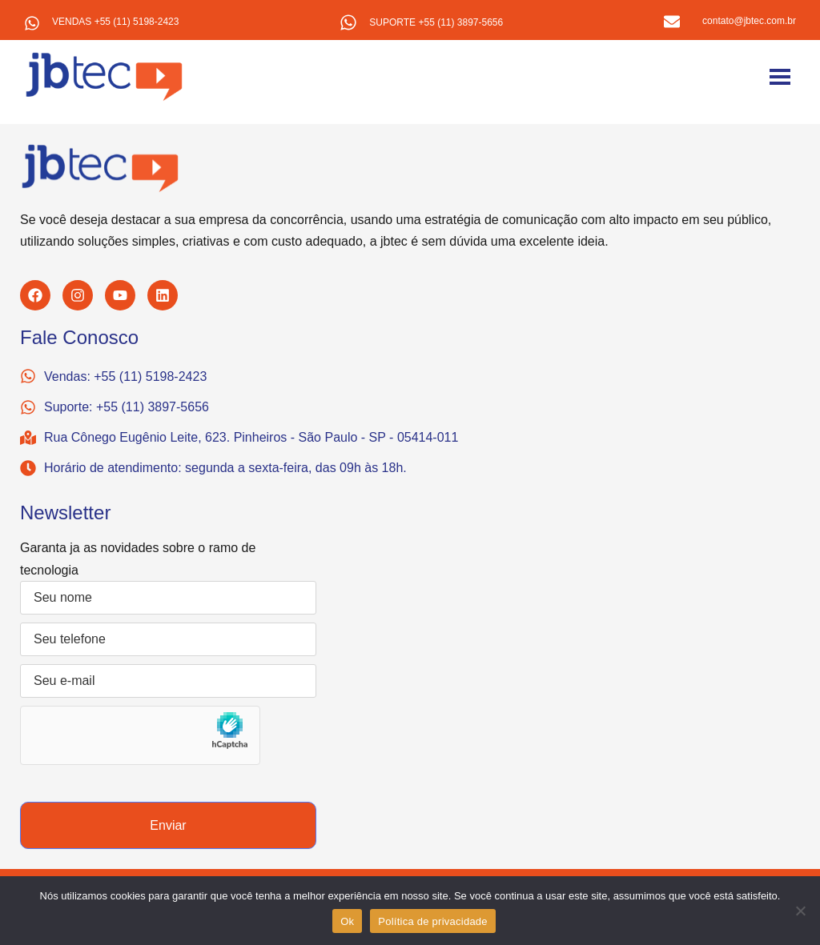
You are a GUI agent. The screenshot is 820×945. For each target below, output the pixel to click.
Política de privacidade (433, 921)
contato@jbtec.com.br (749, 20)
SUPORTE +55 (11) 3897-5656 (436, 22)
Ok (347, 921)
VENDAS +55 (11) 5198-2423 (115, 21)
